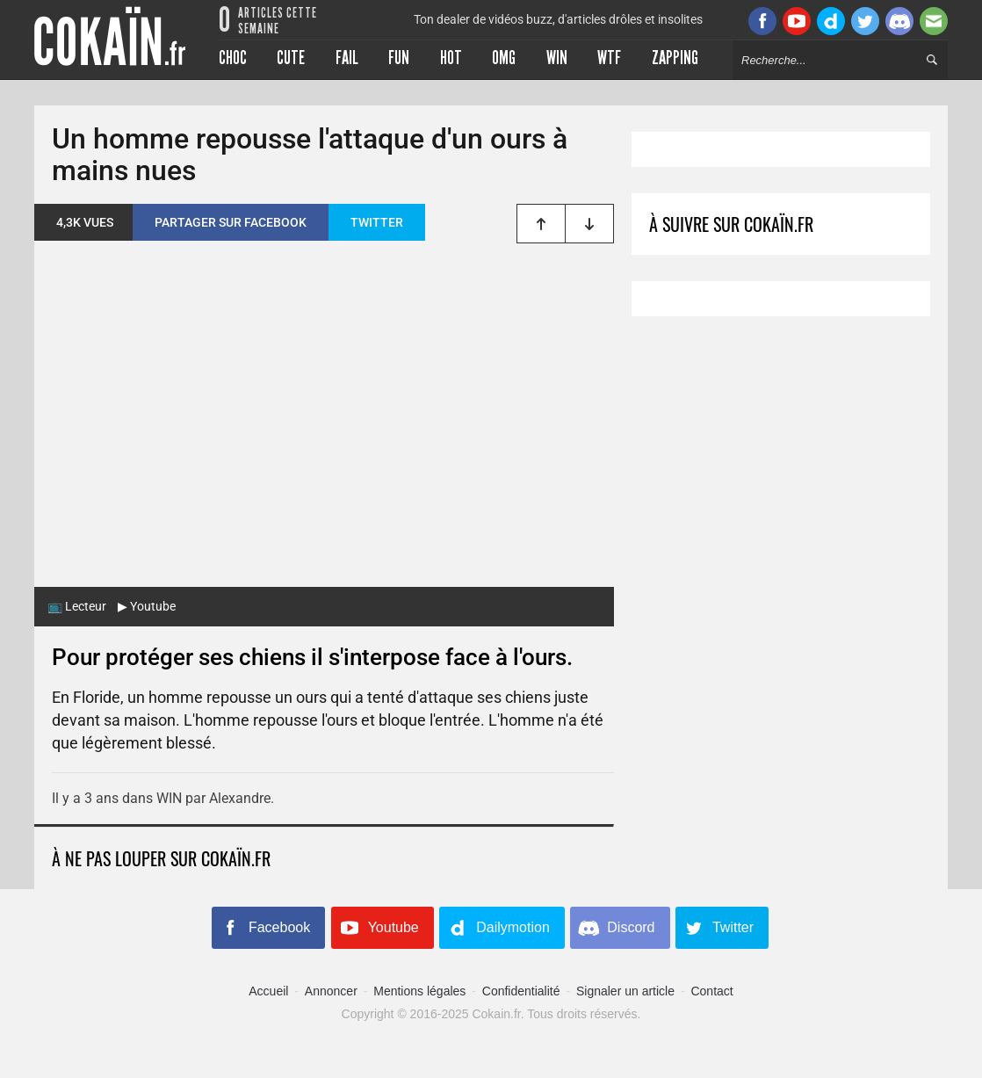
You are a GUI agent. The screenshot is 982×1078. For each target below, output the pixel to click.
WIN (169, 798)
